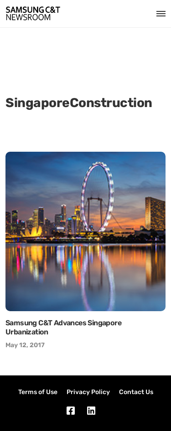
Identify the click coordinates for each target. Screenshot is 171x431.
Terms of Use (37, 392)
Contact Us (136, 392)
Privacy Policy (88, 392)
